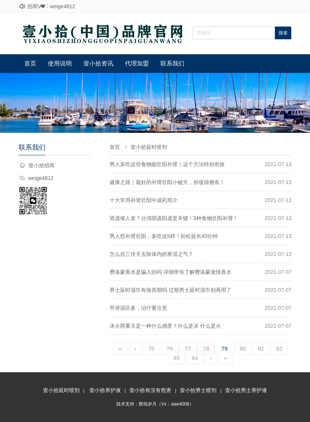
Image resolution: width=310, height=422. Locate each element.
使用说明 (60, 63)
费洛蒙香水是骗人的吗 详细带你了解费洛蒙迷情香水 (170, 272)
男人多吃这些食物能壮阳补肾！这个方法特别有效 (167, 164)
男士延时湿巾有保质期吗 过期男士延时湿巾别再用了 (170, 290)
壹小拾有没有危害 (150, 390)
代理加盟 (137, 63)
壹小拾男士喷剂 (198, 390)
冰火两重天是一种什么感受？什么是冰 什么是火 (165, 326)
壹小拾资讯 (98, 63)
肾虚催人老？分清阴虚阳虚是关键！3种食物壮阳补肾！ (174, 218)
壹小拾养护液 (105, 390)
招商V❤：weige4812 (51, 6)
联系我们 (172, 63)
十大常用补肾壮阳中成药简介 (144, 200)
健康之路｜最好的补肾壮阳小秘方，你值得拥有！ (167, 182)
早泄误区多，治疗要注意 (138, 308)
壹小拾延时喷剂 (149, 147)
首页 (30, 63)
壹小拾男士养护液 (246, 390)
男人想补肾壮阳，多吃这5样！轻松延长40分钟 (164, 236)
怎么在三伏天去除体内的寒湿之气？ (151, 254)
